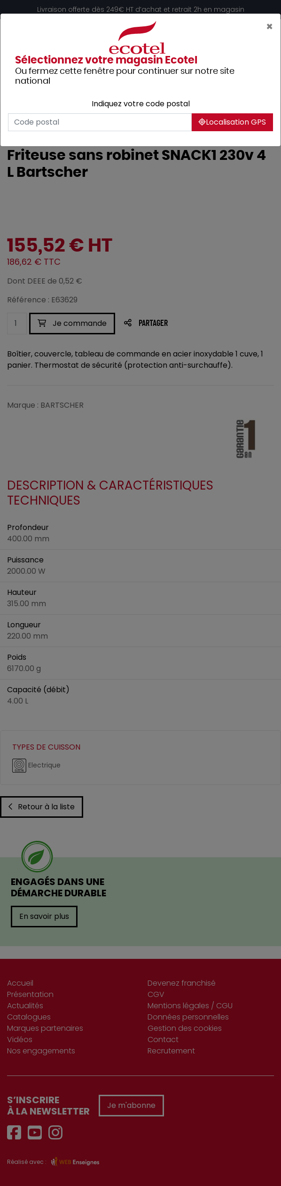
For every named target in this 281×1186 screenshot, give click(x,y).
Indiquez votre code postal (141, 103)
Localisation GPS (232, 122)
